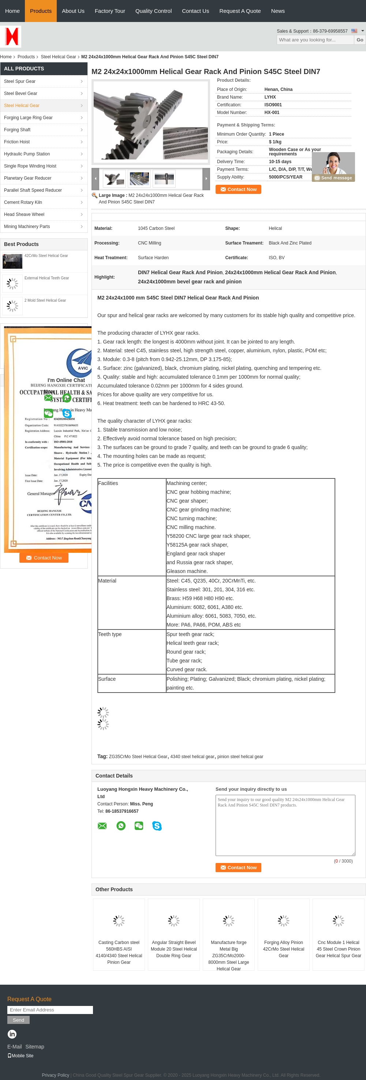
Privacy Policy (55, 1075)
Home (12, 11)
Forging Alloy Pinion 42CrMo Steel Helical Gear (284, 949)
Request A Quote (240, 11)
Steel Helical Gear (58, 56)
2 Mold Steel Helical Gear (45, 300)
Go (359, 40)
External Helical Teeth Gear (47, 278)
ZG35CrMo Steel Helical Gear (138, 756)
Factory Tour (110, 11)
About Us (73, 11)
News (278, 11)
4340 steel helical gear (192, 756)
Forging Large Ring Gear (28, 117)
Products (41, 11)
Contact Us (195, 11)
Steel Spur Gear (20, 81)
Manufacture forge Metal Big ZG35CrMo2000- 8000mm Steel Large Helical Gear (228, 955)
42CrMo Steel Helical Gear (46, 256)
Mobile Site (20, 1055)
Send (18, 1020)
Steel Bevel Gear (20, 93)
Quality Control (153, 11)
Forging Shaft (17, 129)
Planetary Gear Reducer (27, 178)
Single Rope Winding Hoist (30, 166)
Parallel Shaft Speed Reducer (33, 190)
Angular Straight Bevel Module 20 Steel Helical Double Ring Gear (174, 949)
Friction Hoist (17, 141)
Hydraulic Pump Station (27, 154)
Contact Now (242, 189)
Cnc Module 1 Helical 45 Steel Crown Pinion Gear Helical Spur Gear (339, 949)
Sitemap (34, 1047)
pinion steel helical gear (240, 756)
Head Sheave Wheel (24, 214)
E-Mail (14, 1047)
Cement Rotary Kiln (23, 202)
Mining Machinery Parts (27, 226)
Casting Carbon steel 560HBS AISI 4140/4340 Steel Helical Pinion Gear (119, 952)
